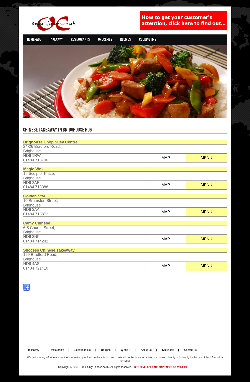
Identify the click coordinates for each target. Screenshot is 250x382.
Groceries (105, 39)
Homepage (34, 39)
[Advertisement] (125, 321)
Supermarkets (82, 350)
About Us (146, 350)
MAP (165, 158)
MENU (206, 158)
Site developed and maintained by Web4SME (161, 367)
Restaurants (80, 39)
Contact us (190, 350)
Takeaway (56, 39)
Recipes (125, 39)
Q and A (125, 350)
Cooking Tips (147, 39)
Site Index (168, 350)
